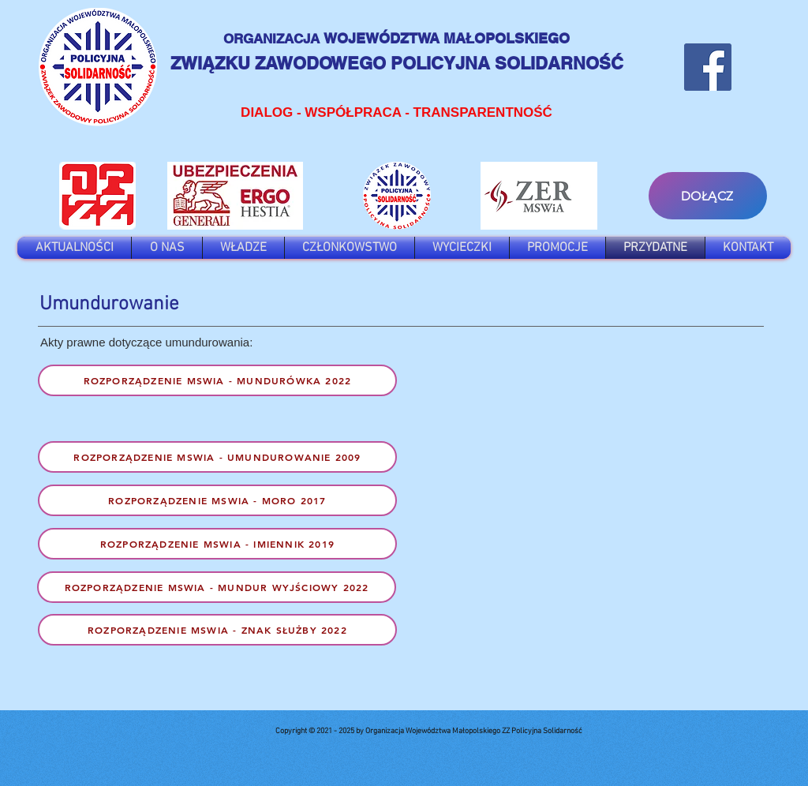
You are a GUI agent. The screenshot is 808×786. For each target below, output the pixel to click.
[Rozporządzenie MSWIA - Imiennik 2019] (217, 544)
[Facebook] (707, 67)
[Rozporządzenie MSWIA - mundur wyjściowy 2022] (216, 587)
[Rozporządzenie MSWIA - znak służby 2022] (217, 630)
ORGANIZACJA (273, 39)
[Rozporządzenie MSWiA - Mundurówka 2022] (217, 380)
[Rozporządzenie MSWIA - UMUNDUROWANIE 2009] (217, 457)
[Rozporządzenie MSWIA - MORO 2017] (217, 500)
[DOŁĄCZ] (708, 195)
